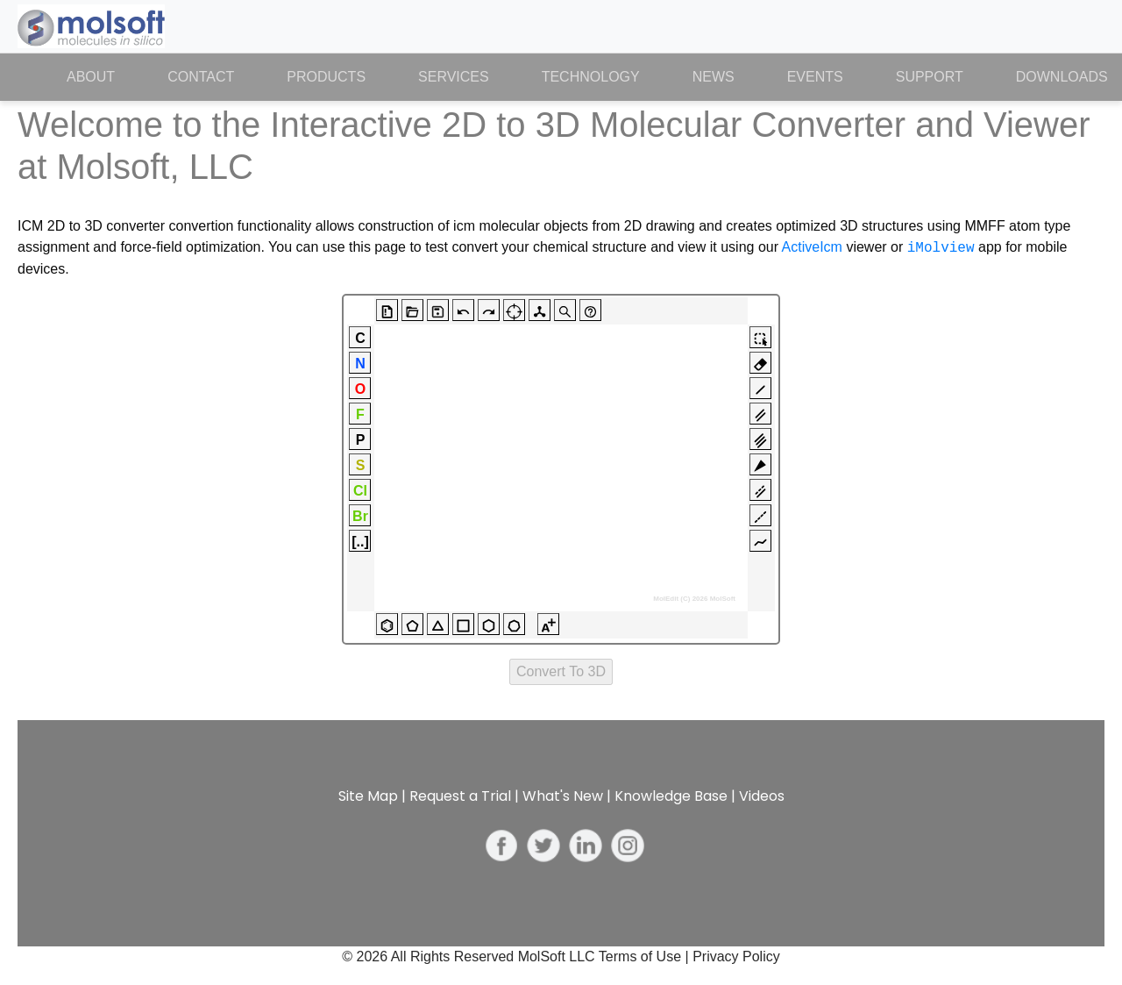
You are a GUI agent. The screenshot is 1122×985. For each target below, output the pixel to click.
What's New (562, 796)
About (104, 75)
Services (453, 76)
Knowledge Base (671, 796)
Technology (591, 76)
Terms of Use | (645, 956)
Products (326, 76)
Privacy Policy (736, 956)
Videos (762, 796)
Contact (200, 76)
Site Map (368, 796)
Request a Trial (460, 796)
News (713, 76)
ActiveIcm (812, 247)
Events (815, 76)
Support (929, 76)
